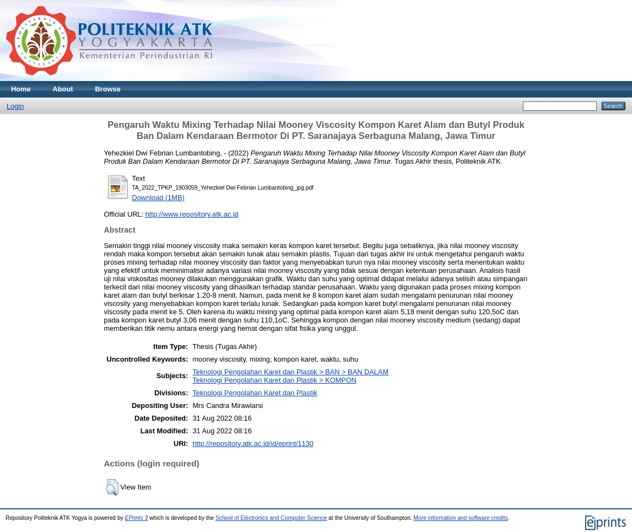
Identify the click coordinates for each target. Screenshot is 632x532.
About (63, 89)
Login (15, 106)
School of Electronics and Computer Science (271, 518)
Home (21, 89)
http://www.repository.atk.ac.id (192, 214)
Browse (108, 89)
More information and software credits (461, 518)
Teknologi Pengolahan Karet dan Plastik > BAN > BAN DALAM (290, 372)
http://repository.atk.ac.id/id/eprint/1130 (253, 443)
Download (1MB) (158, 198)
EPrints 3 (136, 518)
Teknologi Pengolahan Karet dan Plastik (254, 393)
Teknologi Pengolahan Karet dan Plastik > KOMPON (274, 380)
